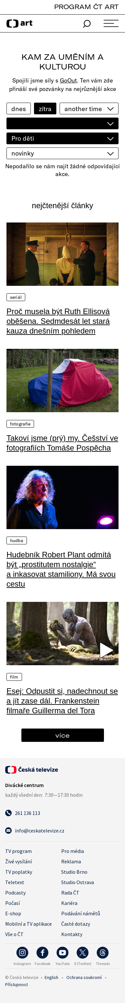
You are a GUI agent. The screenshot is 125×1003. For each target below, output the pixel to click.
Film (14, 677)
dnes (18, 109)
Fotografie (20, 424)
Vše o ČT (14, 934)
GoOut (68, 80)
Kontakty (71, 934)
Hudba (16, 540)
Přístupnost (16, 984)
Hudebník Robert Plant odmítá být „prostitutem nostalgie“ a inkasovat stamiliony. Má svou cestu (61, 569)
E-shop (13, 913)
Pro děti (22, 138)
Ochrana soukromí (84, 977)
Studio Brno (74, 872)
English (51, 977)
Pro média (72, 851)
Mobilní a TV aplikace (28, 923)
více (62, 735)
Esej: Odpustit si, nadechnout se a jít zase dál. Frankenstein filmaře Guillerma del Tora (62, 701)
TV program (18, 851)
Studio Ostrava (77, 882)
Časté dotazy (75, 923)
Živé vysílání (18, 861)
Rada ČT (70, 892)
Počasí (12, 903)
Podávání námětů (80, 913)
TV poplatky (18, 872)
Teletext (14, 882)
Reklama (71, 861)
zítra (45, 109)
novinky (22, 153)
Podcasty (15, 892)
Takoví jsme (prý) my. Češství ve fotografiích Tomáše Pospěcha (62, 443)
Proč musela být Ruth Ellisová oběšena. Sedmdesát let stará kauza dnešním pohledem (58, 321)
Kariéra (69, 903)
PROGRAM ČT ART (86, 7)
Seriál (16, 297)
